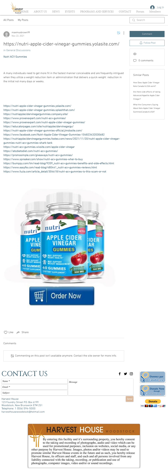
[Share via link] (22, 332)
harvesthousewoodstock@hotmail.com (23, 411)
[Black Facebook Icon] (120, 374)
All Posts (8, 20)
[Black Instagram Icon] (131, 374)
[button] (153, 403)
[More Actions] (122, 33)
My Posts (23, 20)
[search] (147, 20)
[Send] (129, 399)
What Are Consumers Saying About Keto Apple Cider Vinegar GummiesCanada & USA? (146, 108)
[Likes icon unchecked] (5, 332)
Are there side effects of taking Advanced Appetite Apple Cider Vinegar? (146, 95)
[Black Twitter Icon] (125, 374)
